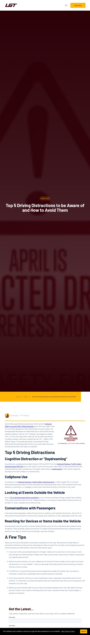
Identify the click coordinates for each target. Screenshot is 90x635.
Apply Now (78, 5)
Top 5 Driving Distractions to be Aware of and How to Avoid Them (54, 397)
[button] (66, 5)
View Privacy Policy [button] (68, 631)
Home (18, 397)
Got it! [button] (83, 631)
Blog (26, 397)
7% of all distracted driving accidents (24, 497)
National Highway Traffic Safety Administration (36, 482)
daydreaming (57, 469)
